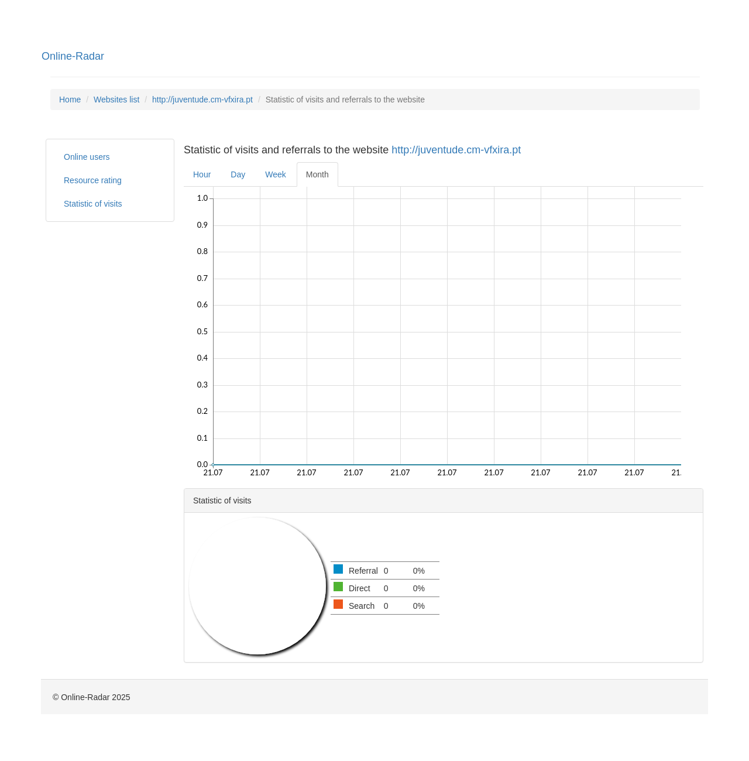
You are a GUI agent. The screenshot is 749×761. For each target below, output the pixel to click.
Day (238, 174)
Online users (87, 157)
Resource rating (93, 180)
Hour (202, 174)
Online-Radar (73, 56)
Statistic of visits (93, 203)
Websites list (116, 99)
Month (317, 174)
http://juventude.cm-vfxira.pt (202, 99)
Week (275, 174)
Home (70, 99)
